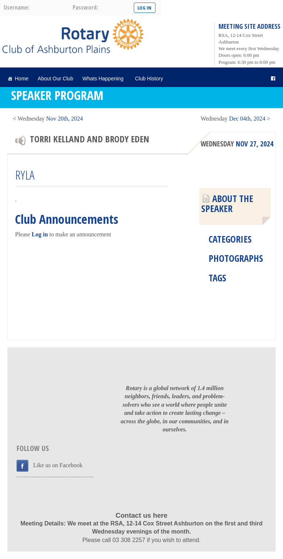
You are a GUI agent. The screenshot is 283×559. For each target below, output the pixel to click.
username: (16, 7)
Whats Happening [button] (104, 78)
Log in (40, 234)
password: (85, 7)
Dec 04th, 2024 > (235, 118)
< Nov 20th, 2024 (48, 118)
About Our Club (55, 78)
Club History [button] (150, 78)
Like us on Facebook (58, 465)
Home (21, 78)
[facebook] (273, 78)
